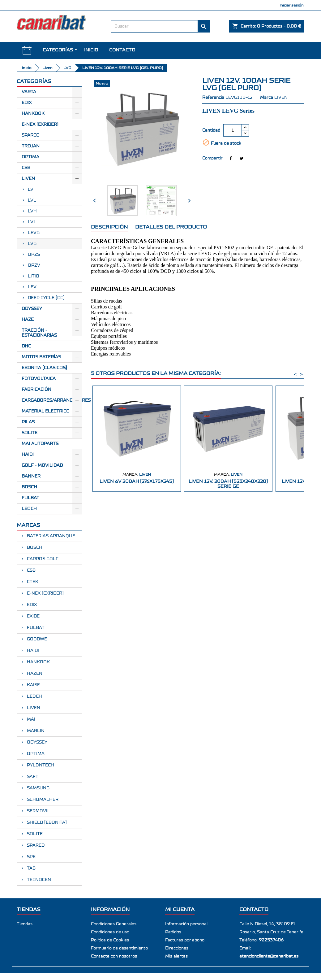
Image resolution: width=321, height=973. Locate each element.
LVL (32, 200)
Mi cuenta (180, 909)
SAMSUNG (37, 788)
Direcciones (176, 948)
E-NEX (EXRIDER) (45, 593)
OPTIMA (35, 754)
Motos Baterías (41, 357)
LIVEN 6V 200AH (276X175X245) (137, 481)
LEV (32, 287)
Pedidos (173, 932)
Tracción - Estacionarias (39, 333)
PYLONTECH (40, 765)
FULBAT (30, 498)
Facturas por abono (184, 940)
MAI (30, 719)
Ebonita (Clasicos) (44, 368)
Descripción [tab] (109, 226)
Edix (27, 103)
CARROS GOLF (42, 559)
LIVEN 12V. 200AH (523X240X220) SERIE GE (228, 484)
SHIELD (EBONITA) (46, 822)
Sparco (31, 135)
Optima (30, 157)
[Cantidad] (232, 130)
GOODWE (36, 639)
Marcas (28, 525)
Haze (28, 319)
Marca (266, 97)
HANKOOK (38, 662)
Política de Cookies (110, 940)
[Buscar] (160, 26)
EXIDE (33, 616)
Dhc (26, 346)
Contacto (122, 50)
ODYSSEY (36, 742)
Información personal (186, 924)
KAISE (33, 685)
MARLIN (35, 731)
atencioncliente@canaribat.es (268, 956)
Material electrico (46, 411)
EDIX (31, 605)
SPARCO (35, 845)
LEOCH (29, 509)
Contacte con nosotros (114, 956)
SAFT (32, 776)
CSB (26, 168)
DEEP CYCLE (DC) (46, 298)
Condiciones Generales (113, 924)
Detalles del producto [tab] (171, 226)
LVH (32, 211)
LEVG (34, 233)
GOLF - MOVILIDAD (42, 465)
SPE (31, 857)
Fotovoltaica (39, 379)
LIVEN (33, 708)
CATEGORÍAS (58, 50)
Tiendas (24, 924)
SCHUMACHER (42, 799)
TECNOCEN (38, 880)
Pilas (28, 422)
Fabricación (36, 389)
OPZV (34, 265)
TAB (31, 868)
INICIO (91, 50)
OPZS (34, 254)
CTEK (32, 582)
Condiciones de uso (110, 932)
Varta (29, 92)
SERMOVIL (38, 811)
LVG (32, 244)
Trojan (31, 146)
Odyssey (32, 309)
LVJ (31, 222)
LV (30, 189)
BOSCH (29, 487)
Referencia (213, 97)
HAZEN (34, 673)
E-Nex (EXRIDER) (40, 124)
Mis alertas (176, 956)
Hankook (33, 113)
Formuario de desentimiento (119, 948)
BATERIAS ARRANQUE (50, 536)
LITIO (33, 276)
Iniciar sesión (292, 5)
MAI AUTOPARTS (40, 444)
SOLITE (29, 433)
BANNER (31, 476)
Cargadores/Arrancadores (52, 400)
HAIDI (28, 454)
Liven (28, 179)
